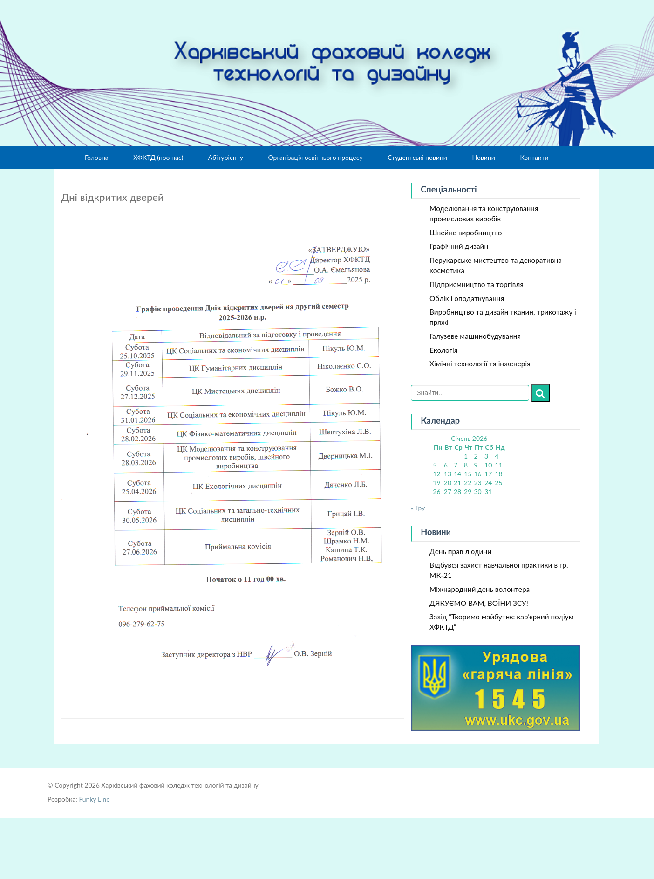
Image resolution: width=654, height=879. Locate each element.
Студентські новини (417, 157)
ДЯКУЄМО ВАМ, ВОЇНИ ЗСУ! (478, 603)
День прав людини (460, 551)
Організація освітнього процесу (315, 157)
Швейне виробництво (465, 232)
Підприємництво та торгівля (476, 284)
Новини (483, 157)
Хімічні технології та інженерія (480, 363)
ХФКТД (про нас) (158, 157)
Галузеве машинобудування (475, 336)
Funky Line (94, 799)
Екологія (443, 350)
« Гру (418, 508)
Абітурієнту (225, 157)
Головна (97, 157)
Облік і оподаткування (466, 298)
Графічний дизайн (458, 246)
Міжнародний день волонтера (479, 589)
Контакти (534, 157)
